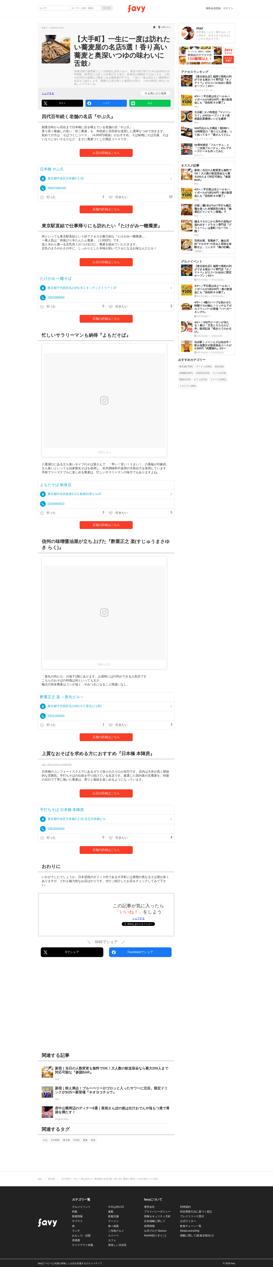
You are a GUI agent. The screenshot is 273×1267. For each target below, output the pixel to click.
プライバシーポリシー (157, 1211)
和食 (93, 1140)
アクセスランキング (194, 72)
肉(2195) (219, 366)
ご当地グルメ (116, 1230)
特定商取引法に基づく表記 (196, 1211)
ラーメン (113, 1221)
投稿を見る (104, 452)
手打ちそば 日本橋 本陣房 (62, 810)
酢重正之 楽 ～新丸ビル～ (62, 697)
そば (45, 1140)
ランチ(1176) (219, 373)
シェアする (48, 93)
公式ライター (188, 1221)
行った (72, 197)
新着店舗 (113, 1216)
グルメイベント (81, 1206)
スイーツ (113, 1235)
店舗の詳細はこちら (106, 209)
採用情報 (149, 1225)
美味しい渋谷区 (117, 1244)
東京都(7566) (186, 366)
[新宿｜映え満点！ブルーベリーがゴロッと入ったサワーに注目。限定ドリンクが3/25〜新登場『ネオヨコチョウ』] (106, 1093)
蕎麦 (85, 1140)
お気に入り (155, 93)
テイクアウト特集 (82, 1244)
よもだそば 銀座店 (55, 485)
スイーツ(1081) (218, 379)
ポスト (55, 103)
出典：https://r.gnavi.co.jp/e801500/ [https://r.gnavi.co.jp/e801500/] (57, 765)
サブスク (77, 1221)
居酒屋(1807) (186, 373)
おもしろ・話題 (81, 1235)
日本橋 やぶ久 (52, 169)
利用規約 (185, 1206)
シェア (98, 103)
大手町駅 (55, 1140)
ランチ (76, 1230)
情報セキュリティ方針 (157, 1216)
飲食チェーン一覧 (190, 1225)
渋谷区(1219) (202, 373)
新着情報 (77, 1216)
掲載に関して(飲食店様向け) (197, 1235)
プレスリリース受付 (192, 1216)
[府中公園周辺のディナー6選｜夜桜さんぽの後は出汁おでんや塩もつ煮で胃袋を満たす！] (106, 1113)
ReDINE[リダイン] (155, 1235)
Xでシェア (61, 952)
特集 (74, 1211)
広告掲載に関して (154, 1221)
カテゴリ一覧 (81, 1199)
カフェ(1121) (200, 379)
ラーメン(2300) (204, 366)
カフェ (112, 1240)
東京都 (66, 1140)
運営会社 (149, 1206)
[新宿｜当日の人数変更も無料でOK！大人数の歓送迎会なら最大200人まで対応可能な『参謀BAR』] (106, 1073)
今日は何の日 (116, 1206)
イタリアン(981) (187, 386)
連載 (110, 1211)
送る (141, 103)
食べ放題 (113, 1225)
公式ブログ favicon (155, 1230)
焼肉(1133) (185, 379)
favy (40, 1179)
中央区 (76, 1140)
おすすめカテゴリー (192, 359)
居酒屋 (76, 1240)
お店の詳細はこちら (106, 152)
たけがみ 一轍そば (55, 278)
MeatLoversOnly (189, 1230)
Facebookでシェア (132, 952)
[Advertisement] (106, 1006)
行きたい (140, 197)
